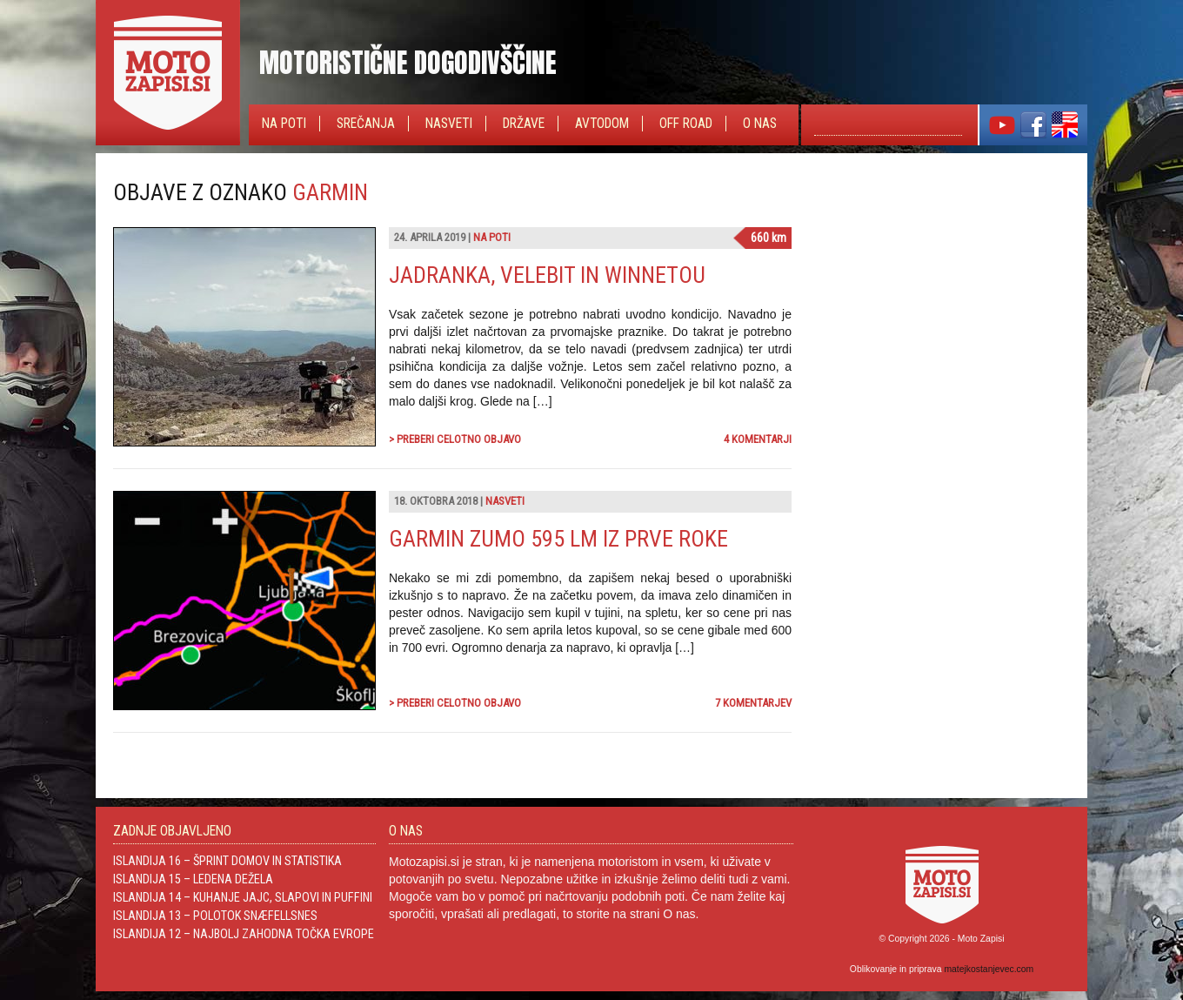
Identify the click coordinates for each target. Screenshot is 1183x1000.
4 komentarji (758, 439)
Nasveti (448, 123)
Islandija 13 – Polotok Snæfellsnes (215, 916)
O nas (760, 123)
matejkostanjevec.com (988, 969)
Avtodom (602, 123)
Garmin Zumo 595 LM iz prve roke (558, 539)
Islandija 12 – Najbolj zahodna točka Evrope (243, 934)
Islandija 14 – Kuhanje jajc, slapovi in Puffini (242, 897)
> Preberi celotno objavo (455, 439)
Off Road (685, 123)
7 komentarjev (753, 702)
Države (524, 123)
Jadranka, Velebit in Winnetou (547, 275)
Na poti (284, 123)
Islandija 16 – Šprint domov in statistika (227, 861)
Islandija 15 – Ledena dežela (193, 879)
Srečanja (366, 123)
